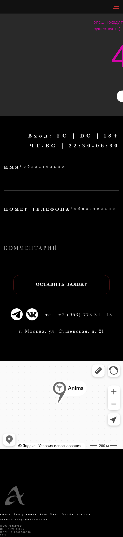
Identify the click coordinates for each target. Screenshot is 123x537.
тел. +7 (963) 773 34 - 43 (79, 315)
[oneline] (61, 260)
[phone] (61, 221)
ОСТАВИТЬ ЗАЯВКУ (62, 284)
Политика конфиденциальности (24, 519)
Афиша (5, 514)
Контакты (84, 514)
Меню (54, 514)
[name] (61, 183)
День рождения (25, 514)
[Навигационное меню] (116, 7)
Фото (43, 514)
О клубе (68, 514)
